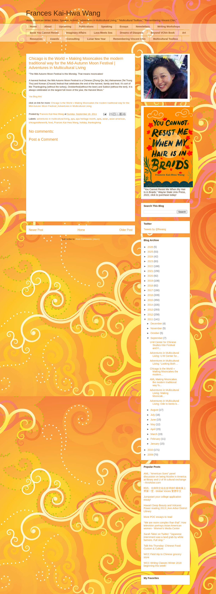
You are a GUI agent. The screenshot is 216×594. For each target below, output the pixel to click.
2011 (151, 319)
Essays (124, 26)
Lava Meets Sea (103, 32)
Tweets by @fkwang (155, 229)
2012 (151, 314)
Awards (54, 39)
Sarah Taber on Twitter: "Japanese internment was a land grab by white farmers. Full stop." (163, 537)
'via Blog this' (35, 96)
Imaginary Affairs (76, 32)
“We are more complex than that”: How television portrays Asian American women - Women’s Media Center (165, 525)
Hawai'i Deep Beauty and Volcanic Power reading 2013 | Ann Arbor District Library (165, 508)
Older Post (125, 229)
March (154, 434)
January (155, 443)
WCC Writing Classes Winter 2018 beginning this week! (163, 564)
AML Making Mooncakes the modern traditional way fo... (163, 382)
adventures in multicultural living (53, 118)
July (153, 414)
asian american (117, 118)
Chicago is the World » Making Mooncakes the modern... (164, 371)
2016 (151, 295)
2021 (151, 271)
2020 (151, 275)
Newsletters (143, 26)
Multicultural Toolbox (165, 39)
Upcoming (65, 26)
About (47, 26)
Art (184, 32)
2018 (151, 285)
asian (105, 118)
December (156, 323)
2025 (151, 251)
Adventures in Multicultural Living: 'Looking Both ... (164, 362)
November (156, 328)
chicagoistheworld (38, 122)
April (153, 429)
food (50, 122)
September (156, 338)
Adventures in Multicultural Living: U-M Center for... (164, 354)
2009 (151, 454)
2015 (151, 300)
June (153, 419)
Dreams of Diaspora (131, 32)
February (155, 438)
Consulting (73, 39)
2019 (151, 280)
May (153, 424)
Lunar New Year (96, 39)
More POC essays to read (158, 516)
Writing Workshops (168, 26)
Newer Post (36, 229)
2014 (151, 304)
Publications (86, 26)
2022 (151, 266)
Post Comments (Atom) (88, 239)
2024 (151, 256)
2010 (151, 449)
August (154, 409)
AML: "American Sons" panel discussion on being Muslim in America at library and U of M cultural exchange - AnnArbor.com (165, 478)
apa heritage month (86, 118)
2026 (151, 247)
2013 (151, 309)
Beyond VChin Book (163, 32)
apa (73, 118)
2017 (151, 290)
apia (99, 118)
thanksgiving (94, 122)
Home (33, 26)
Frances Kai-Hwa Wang (63, 13)
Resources (36, 39)
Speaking (106, 26)
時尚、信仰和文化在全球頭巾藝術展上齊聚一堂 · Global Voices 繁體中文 (165, 489)
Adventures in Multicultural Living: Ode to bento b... (164, 402)
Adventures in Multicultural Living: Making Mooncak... (164, 393)
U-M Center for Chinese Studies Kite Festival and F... (163, 345)
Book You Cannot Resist (44, 32)
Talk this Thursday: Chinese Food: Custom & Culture (162, 547)
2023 (151, 261)
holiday (83, 122)
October (155, 333)
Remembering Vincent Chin (129, 39)
